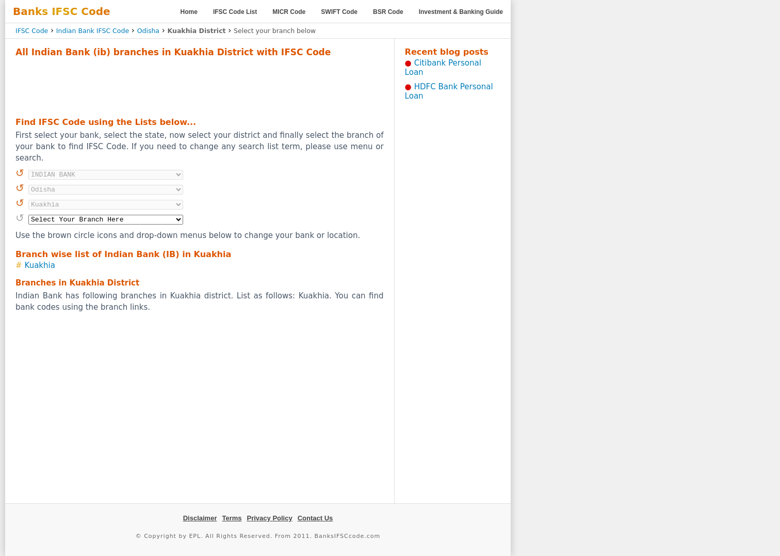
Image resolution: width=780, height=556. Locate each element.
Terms (231, 518)
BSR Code (388, 11)
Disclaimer (200, 518)
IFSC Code (31, 31)
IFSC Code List (235, 11)
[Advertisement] (199, 85)
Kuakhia (40, 265)
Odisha (148, 31)
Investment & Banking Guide (461, 11)
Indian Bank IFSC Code (92, 31)
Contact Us (315, 518)
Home (189, 11)
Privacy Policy (270, 518)
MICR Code (288, 11)
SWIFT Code (339, 11)
